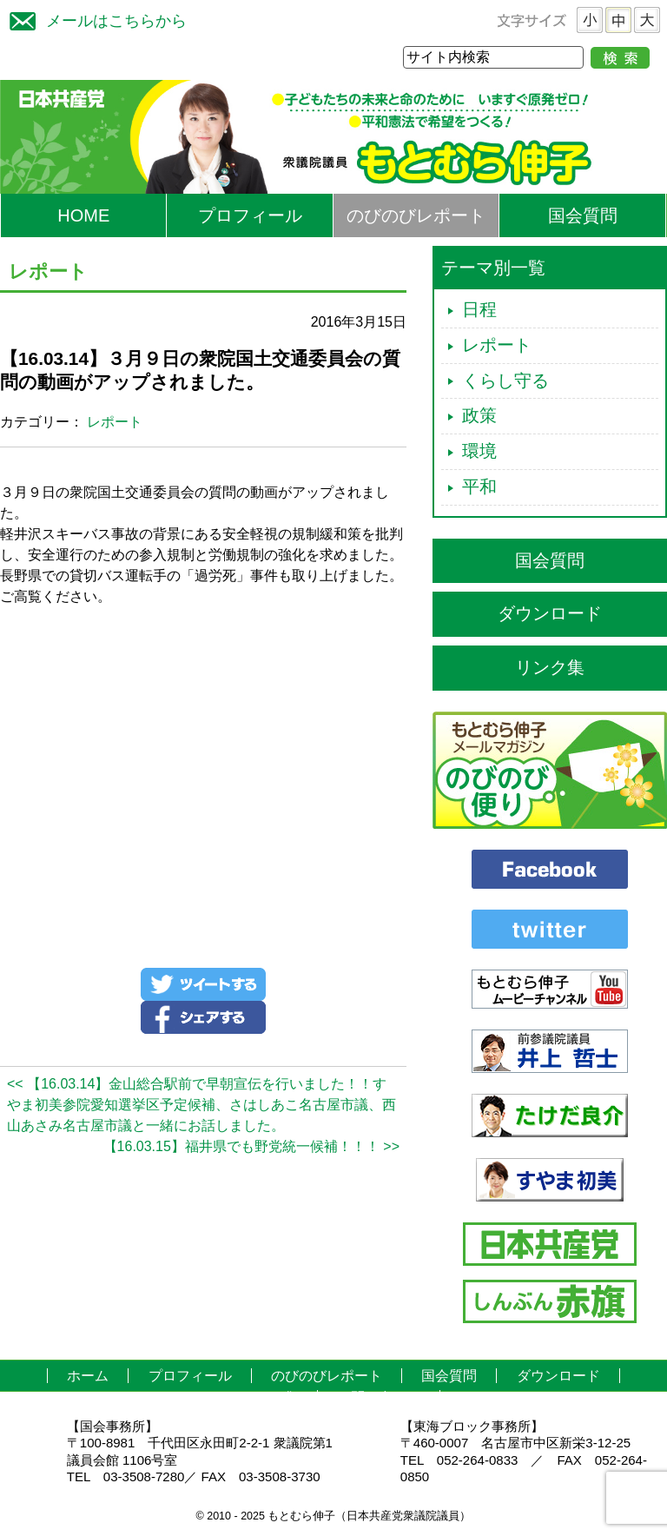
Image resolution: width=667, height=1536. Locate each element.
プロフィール (250, 215)
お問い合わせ (378, 1397)
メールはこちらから (94, 19)
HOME (83, 215)
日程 (479, 309)
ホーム (88, 1375)
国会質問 (582, 215)
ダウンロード (550, 613)
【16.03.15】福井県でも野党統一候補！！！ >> (251, 1146)
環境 (479, 450)
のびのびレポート (416, 215)
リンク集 (549, 667)
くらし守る (505, 380)
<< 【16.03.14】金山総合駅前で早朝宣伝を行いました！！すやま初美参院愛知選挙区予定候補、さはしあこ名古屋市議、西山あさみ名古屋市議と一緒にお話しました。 (201, 1104)
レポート (114, 421)
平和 (479, 486)
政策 (479, 415)
